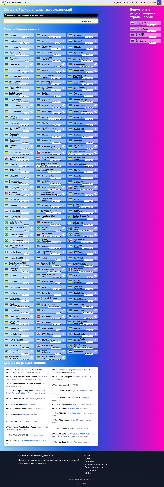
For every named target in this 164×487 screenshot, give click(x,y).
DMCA (88, 473)
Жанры (144, 2)
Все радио (10, 15)
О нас (87, 458)
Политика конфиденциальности (96, 463)
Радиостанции (121, 2)
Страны (134, 2)
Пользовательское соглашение (94, 468)
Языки (153, 2)
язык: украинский (37, 15)
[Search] (159, 2)
